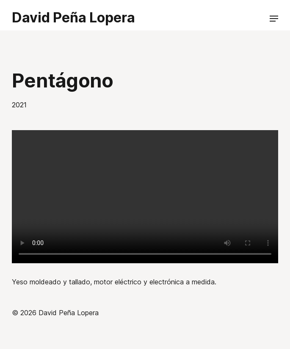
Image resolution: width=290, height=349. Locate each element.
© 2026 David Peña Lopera (55, 312)
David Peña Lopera (73, 17)
